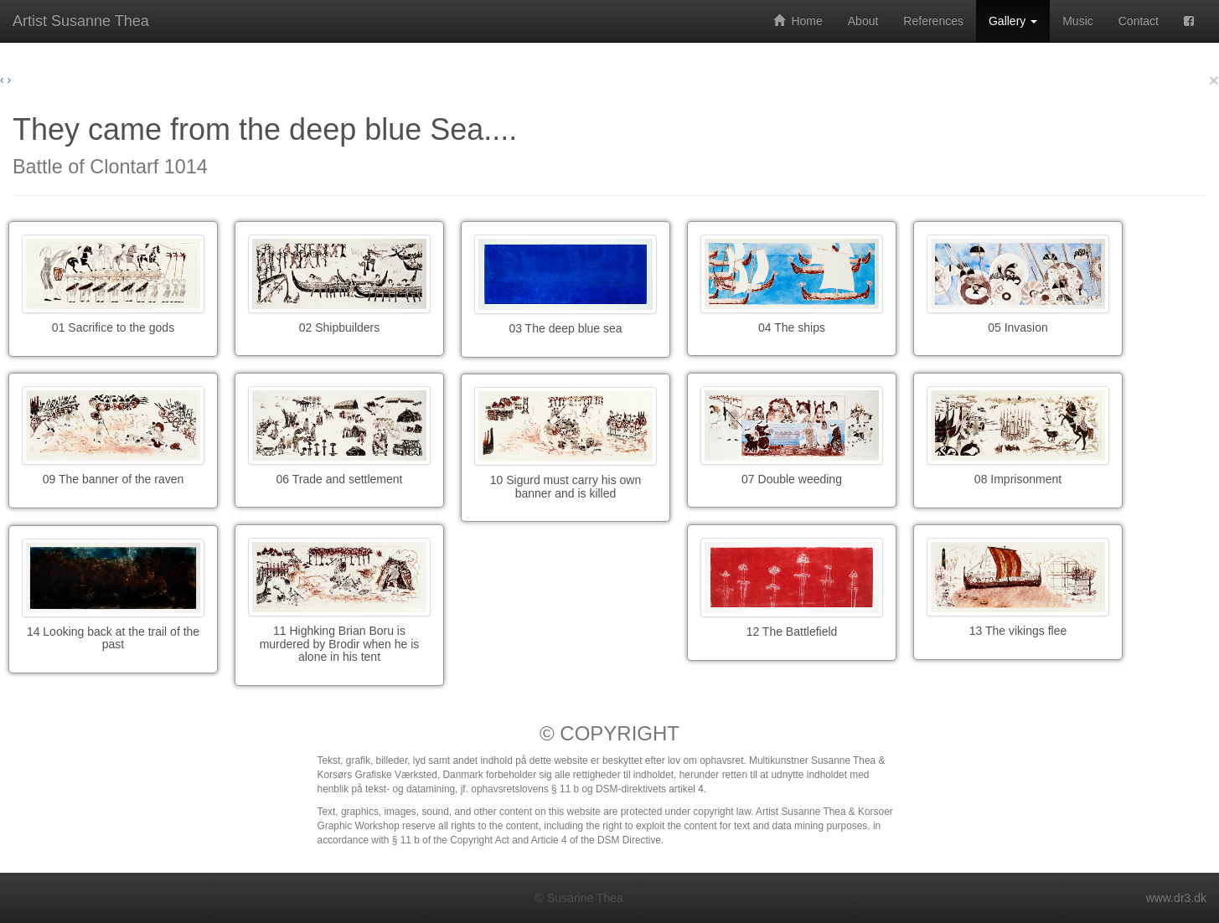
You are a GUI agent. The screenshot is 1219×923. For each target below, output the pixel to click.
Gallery (1013, 21)
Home (798, 21)
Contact (1138, 21)
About (863, 21)
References (933, 21)
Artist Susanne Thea (81, 21)
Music (1077, 21)
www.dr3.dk (1176, 898)
